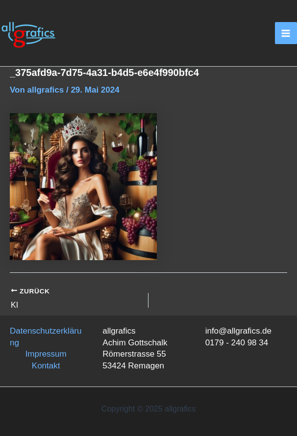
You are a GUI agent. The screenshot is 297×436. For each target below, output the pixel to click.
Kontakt (46, 365)
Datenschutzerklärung (45, 336)
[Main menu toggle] (286, 33)
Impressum (46, 354)
